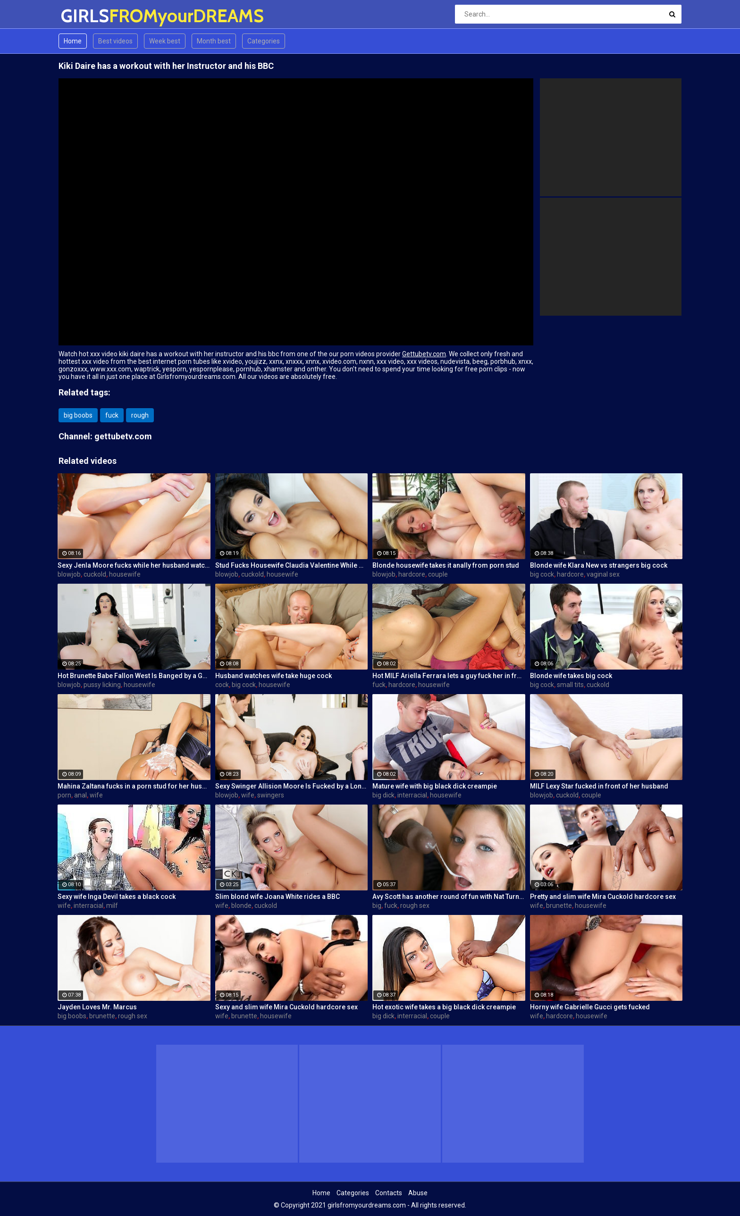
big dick (383, 795)
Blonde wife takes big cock (571, 675)
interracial (412, 795)
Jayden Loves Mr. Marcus (97, 1007)
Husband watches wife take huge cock (273, 675)
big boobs (78, 415)
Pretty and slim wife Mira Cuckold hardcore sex (603, 896)
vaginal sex (603, 574)
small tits (570, 684)
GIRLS (85, 16)
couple (438, 574)
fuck (111, 415)
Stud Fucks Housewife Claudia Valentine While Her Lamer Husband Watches (291, 565)
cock (222, 684)
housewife (125, 574)
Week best (164, 41)
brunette (559, 905)
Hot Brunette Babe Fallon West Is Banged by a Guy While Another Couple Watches (134, 675)
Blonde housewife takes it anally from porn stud (445, 565)
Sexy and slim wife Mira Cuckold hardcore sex (286, 1007)
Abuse (418, 1193)
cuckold (95, 574)
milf (112, 905)
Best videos (115, 41)
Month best (214, 41)
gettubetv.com (123, 436)
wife (96, 795)
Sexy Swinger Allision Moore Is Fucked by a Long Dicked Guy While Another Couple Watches (291, 786)
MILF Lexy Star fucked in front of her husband (599, 786)
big (376, 905)
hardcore (411, 574)
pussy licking (102, 684)
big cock (542, 574)
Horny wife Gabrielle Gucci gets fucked (590, 1007)
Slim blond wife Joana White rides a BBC (277, 896)
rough (140, 415)
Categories (263, 41)
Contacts (388, 1193)
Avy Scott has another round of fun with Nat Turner (448, 896)
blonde (241, 905)
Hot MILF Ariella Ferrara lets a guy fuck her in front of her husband (448, 675)
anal (80, 795)
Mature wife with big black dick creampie (434, 786)
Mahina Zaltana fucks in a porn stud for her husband (134, 786)
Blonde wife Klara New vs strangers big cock (598, 565)
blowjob (69, 574)
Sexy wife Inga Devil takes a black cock (117, 896)
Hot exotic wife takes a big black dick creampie (444, 1007)
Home (73, 41)
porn (64, 795)
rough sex (414, 905)
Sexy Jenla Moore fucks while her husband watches (134, 565)
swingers (270, 795)
